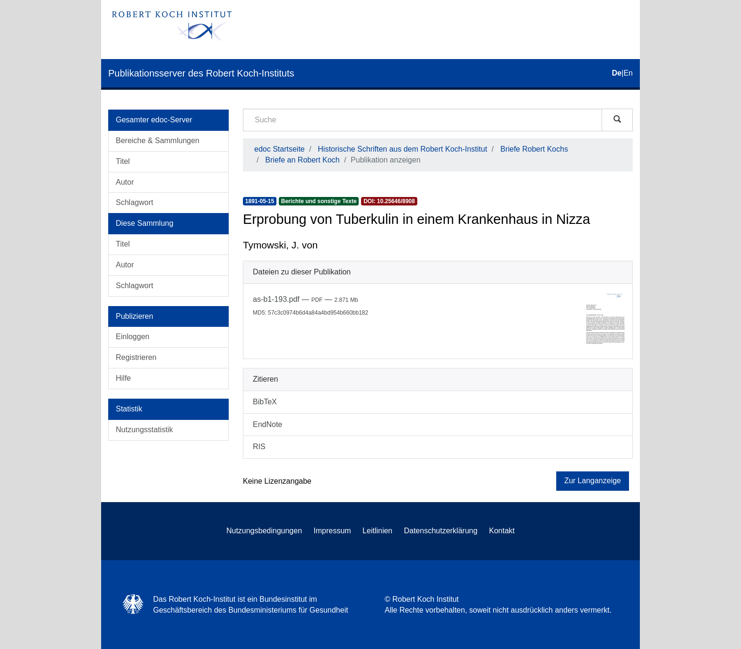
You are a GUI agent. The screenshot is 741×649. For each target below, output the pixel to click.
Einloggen (132, 337)
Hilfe (123, 378)
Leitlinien (377, 531)
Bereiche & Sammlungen (157, 141)
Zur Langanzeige (592, 481)
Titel (123, 161)
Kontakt (502, 531)
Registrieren (136, 357)
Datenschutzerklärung (441, 531)
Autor (125, 182)
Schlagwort (134, 202)
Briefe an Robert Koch (302, 160)
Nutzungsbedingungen (264, 531)
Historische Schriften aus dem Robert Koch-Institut (402, 149)
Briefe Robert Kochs (534, 149)
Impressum (332, 531)
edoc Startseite (279, 149)
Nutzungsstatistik (144, 430)
